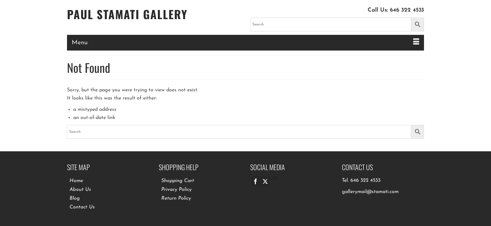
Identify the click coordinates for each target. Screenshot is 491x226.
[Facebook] (255, 179)
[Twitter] (265, 179)
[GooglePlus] (272, 175)
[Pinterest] (276, 175)
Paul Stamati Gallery (127, 14)
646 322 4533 (407, 10)
